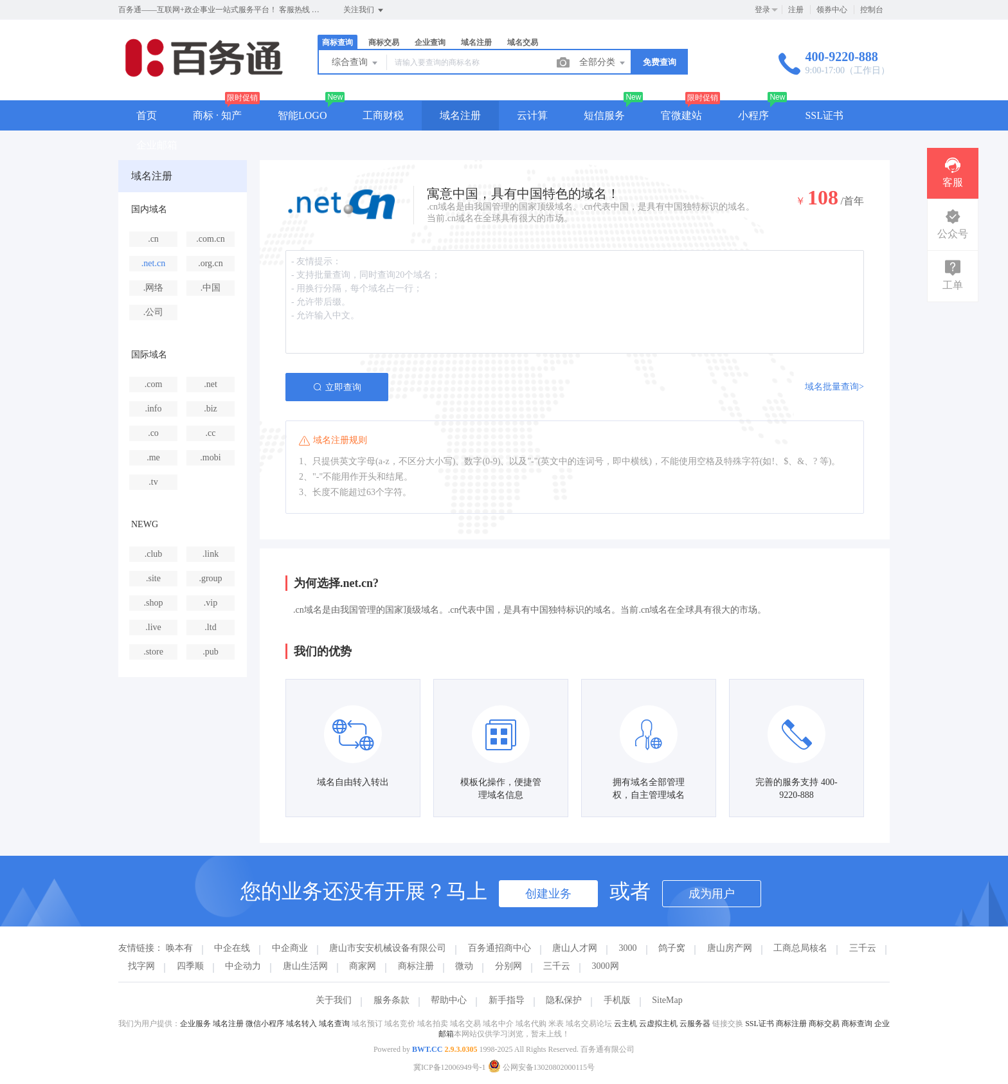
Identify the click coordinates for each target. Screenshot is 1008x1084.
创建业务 (548, 893)
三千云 (862, 948)
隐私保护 (564, 1000)
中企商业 (290, 948)
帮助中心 (449, 1000)
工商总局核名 (800, 948)
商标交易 (383, 42)
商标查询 (337, 42)
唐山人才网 (574, 948)
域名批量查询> (834, 387)
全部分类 (603, 63)
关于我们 (334, 1000)
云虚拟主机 (658, 1023)
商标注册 (416, 966)
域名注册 (476, 42)
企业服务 (195, 1023)
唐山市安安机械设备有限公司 (387, 948)
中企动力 (243, 966)
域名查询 (334, 1023)
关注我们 (364, 10)
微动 (464, 966)
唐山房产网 (729, 948)
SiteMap (667, 1000)
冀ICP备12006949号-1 (449, 1067)
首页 (146, 115)
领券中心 (831, 9)
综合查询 (355, 63)
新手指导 (507, 1000)
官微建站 (681, 115)
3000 (628, 948)
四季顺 (190, 966)
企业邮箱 (156, 145)
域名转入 (301, 1023)
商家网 (362, 966)
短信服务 (604, 115)
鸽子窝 (671, 948)
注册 (796, 9)
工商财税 (383, 115)
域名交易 (522, 42)
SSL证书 (824, 115)
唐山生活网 (305, 966)
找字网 (141, 966)
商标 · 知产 (217, 115)
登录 (762, 9)
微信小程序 (265, 1023)
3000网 (605, 966)
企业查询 (430, 42)
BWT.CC (427, 1049)
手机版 (617, 1000)
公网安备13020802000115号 (541, 1067)
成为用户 (711, 893)
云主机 (625, 1023)
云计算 (532, 115)
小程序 (753, 115)
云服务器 (695, 1023)
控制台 (871, 9)
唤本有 (179, 948)
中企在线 (232, 948)
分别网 (508, 966)
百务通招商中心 (499, 948)
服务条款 (392, 1000)
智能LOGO (302, 115)
